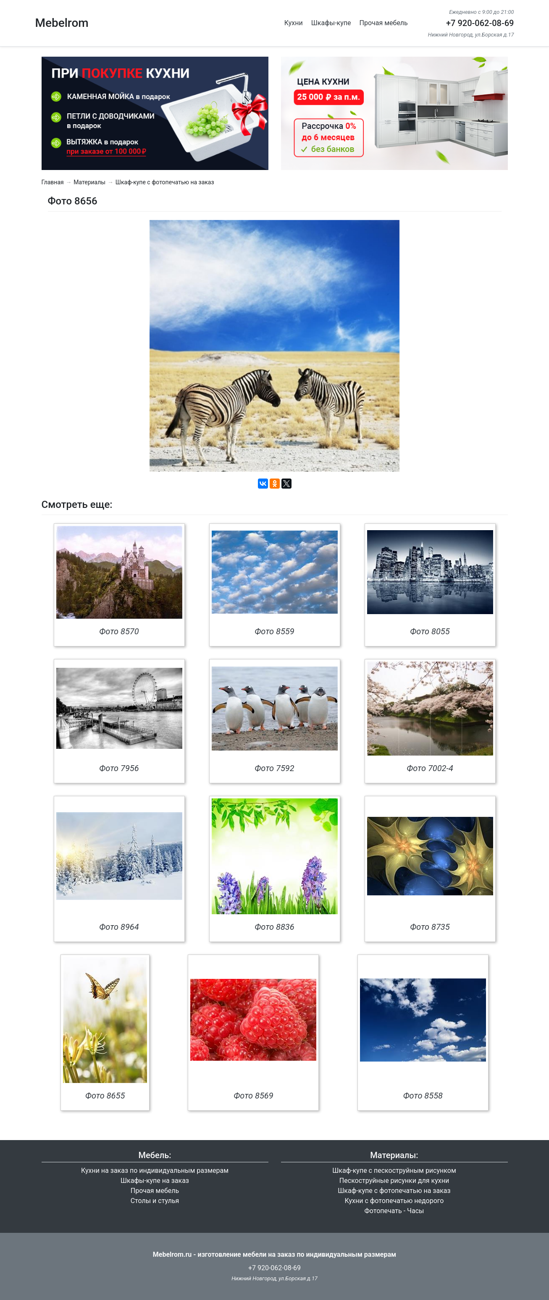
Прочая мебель (384, 23)
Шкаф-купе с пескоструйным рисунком (394, 1170)
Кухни (293, 23)
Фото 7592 (274, 768)
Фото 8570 (119, 631)
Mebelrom (62, 23)
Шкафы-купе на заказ (155, 1181)
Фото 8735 (429, 927)
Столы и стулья (155, 1201)
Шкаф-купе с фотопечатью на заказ (165, 182)
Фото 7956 (119, 768)
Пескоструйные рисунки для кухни (394, 1181)
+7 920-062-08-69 (480, 23)
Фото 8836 (274, 927)
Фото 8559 (274, 631)
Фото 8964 (119, 927)
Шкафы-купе (331, 23)
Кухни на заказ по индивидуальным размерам (155, 1170)
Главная (53, 182)
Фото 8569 (253, 1096)
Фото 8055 (429, 631)
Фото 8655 (105, 1096)
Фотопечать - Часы (394, 1211)
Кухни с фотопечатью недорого (394, 1201)
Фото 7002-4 (430, 768)
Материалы (89, 182)
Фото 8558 (423, 1096)
